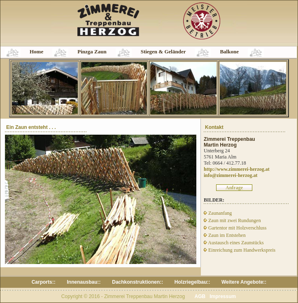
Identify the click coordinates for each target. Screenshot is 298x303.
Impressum (223, 296)
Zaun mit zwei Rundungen (232, 220)
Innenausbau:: (84, 282)
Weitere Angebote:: (243, 282)
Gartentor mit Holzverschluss (235, 228)
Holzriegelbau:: (192, 282)
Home (36, 51)
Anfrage (234, 188)
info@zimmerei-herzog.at (231, 175)
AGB (199, 296)
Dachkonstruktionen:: (137, 282)
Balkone (229, 51)
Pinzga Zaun (91, 51)
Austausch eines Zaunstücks (234, 243)
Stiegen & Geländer (163, 51)
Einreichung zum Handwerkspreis (239, 250)
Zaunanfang (218, 213)
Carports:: (44, 282)
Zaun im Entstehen (225, 235)
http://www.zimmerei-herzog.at (237, 169)
